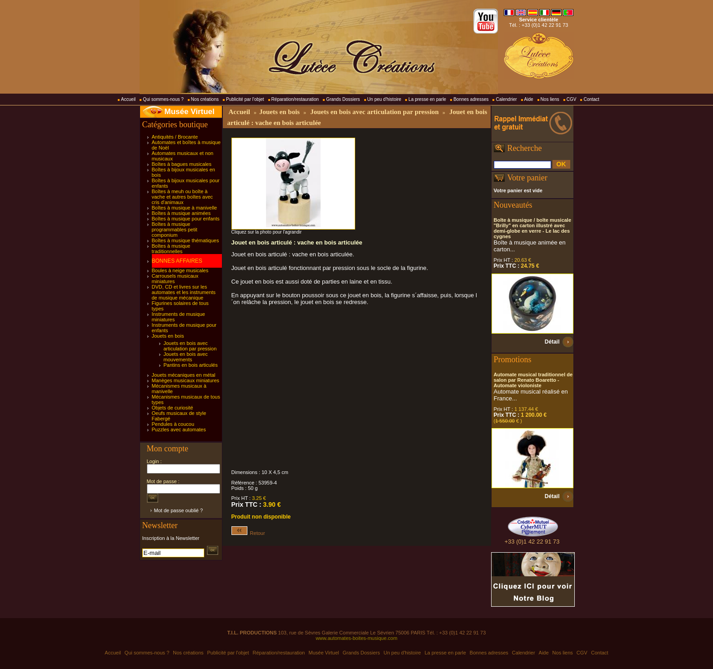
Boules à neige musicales (180, 270)
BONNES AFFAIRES (177, 261)
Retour (248, 533)
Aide (528, 99)
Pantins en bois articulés (191, 365)
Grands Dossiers (343, 99)
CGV (572, 99)
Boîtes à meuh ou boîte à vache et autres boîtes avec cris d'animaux (182, 197)
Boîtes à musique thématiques (185, 240)
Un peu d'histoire (384, 99)
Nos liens (550, 99)
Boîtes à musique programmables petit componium (174, 229)
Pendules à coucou (173, 424)
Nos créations (205, 99)
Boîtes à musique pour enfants (186, 218)
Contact (591, 99)
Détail (552, 342)
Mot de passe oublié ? (178, 510)
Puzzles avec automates (179, 429)
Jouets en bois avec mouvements (186, 356)
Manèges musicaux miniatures (186, 380)
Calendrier (506, 99)
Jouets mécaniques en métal (184, 375)
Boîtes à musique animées (181, 213)
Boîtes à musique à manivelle (184, 207)
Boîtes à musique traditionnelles (171, 248)
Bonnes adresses (470, 99)
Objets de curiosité (172, 407)
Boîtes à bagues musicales (181, 164)
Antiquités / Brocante (175, 137)
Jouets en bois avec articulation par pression (190, 345)
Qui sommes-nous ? (163, 99)
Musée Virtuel (190, 111)
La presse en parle (427, 99)
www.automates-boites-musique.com (356, 638)
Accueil (128, 99)
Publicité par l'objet (245, 99)
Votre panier (527, 177)
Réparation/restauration (295, 99)
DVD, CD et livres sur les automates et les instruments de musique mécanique (184, 292)
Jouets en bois (168, 336)
